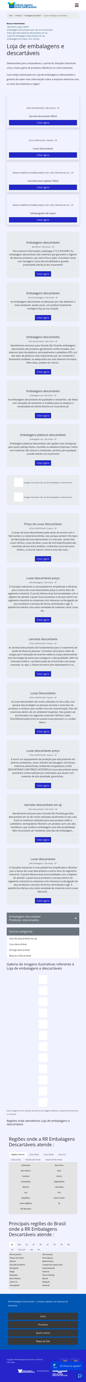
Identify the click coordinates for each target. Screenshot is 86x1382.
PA (39, 1249)
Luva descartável (18, 944)
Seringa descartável (19, 950)
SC (48, 1244)
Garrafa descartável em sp (23, 938)
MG (19, 1244)
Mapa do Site (43, 1341)
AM (31, 1249)
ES (27, 1244)
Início (43, 1316)
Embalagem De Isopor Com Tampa (23, 38)
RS (55, 1244)
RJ (12, 1244)
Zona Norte (34, 1154)
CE (12, 1249)
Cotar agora (43, 122)
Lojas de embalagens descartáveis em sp (26, 35)
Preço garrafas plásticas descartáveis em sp (27, 32)
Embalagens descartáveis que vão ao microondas (30, 29)
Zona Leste (16, 1159)
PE (62, 1244)
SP (34, 1244)
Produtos (43, 1324)
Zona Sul (62, 1154)
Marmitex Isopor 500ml (18, 26)
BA (68, 1244)
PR (40, 1244)
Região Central (17, 1154)
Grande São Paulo (33, 1159)
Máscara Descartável (20, 955)
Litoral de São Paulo (53, 1159)
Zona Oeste (49, 1154)
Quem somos (43, 1332)
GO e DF (21, 1249)
